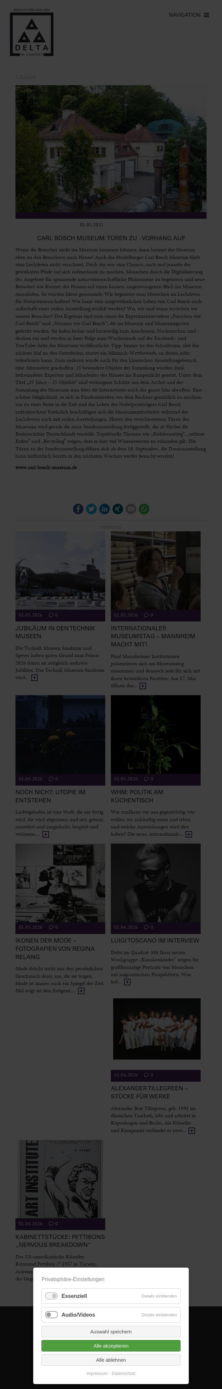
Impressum (97, 1373)
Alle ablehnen (111, 1360)
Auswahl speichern (111, 1331)
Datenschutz (124, 1373)
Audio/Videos (78, 1315)
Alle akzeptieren (111, 1346)
